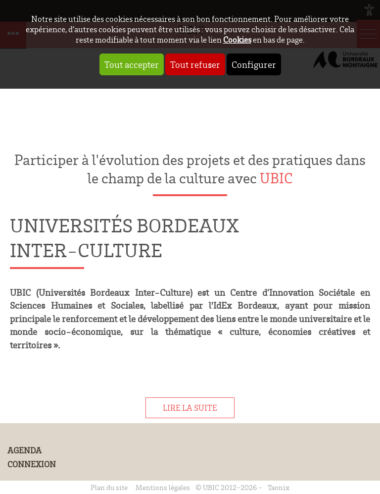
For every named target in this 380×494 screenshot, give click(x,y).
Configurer (254, 64)
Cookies (237, 39)
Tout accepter (131, 64)
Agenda (24, 450)
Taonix (278, 487)
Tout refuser (195, 64)
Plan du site (109, 487)
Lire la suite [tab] (190, 408)
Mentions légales (163, 487)
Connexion (31, 464)
